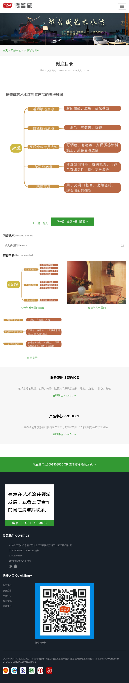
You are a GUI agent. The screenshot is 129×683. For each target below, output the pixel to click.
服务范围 (7, 590)
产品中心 (16, 50)
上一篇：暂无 (40, 223)
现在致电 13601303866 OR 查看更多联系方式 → (64, 464)
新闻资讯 (7, 601)
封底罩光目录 (32, 50)
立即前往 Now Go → (64, 395)
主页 (5, 50)
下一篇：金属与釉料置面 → (72, 221)
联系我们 (7, 606)
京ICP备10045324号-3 (25, 662)
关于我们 (7, 585)
